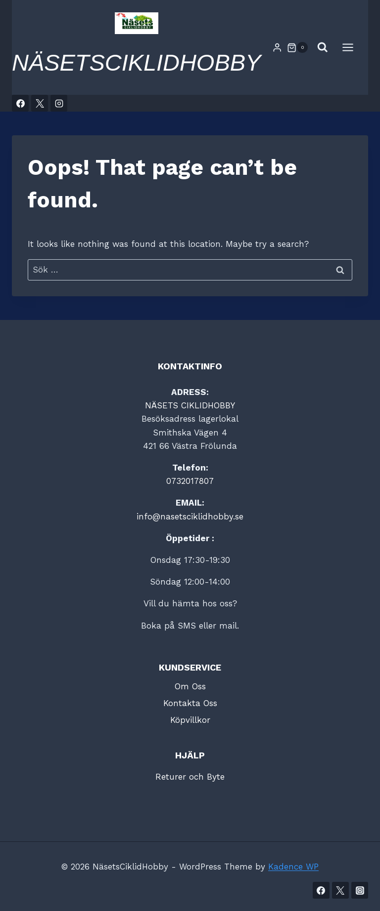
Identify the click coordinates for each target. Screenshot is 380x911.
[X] (39, 103)
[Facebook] (20, 103)
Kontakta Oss (190, 703)
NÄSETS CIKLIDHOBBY (190, 405)
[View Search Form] (322, 47)
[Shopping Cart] (297, 47)
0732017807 (190, 481)
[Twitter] (340, 890)
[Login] (277, 48)
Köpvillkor (190, 720)
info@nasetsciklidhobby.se (190, 516)
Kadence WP (293, 866)
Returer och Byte (190, 777)
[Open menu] (352, 48)
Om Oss (190, 686)
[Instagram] (58, 103)
